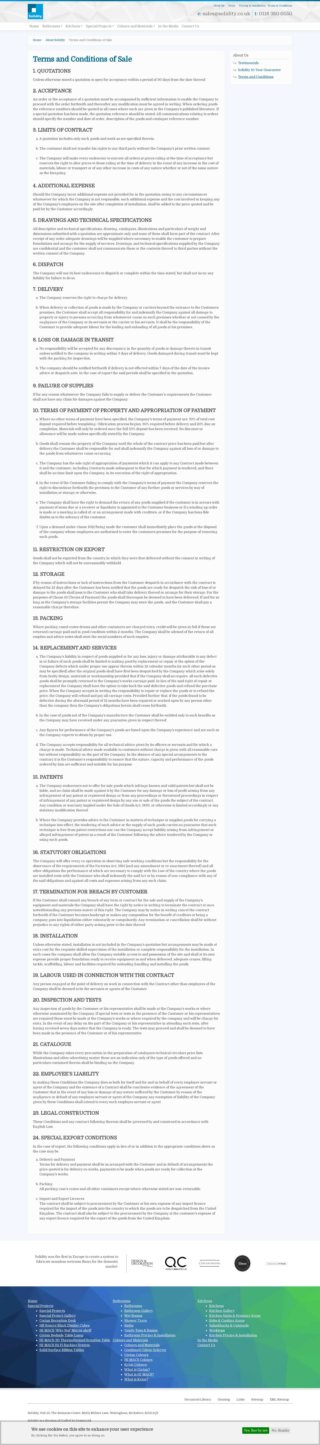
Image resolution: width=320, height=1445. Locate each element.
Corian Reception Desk (57, 1321)
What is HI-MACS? (139, 1374)
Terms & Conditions (280, 5)
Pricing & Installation (252, 5)
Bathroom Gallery (138, 1311)
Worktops (217, 1330)
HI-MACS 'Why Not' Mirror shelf (65, 1330)
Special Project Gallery (57, 1316)
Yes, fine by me (256, 1431)
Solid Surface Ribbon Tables (61, 1350)
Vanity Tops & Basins (141, 1330)
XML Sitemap (279, 1399)
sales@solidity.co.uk (226, 14)
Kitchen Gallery (221, 1311)
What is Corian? (137, 1370)
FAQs (231, 5)
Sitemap (257, 1399)
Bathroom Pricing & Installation (150, 1335)
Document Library (197, 1399)
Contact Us (190, 26)
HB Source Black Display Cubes (64, 1325)
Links (241, 1399)
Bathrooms (51, 26)
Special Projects (98, 26)
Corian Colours (136, 1355)
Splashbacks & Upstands (229, 1325)
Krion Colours (135, 1365)
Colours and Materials (134, 26)
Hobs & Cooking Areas (226, 1321)
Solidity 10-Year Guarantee (259, 70)
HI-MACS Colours (138, 1360)
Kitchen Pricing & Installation (233, 1335)
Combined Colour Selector (145, 1350)
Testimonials (248, 63)
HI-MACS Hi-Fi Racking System (64, 1345)
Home (34, 26)
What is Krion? (136, 1379)
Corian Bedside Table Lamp (61, 1335)
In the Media (168, 26)
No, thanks (280, 1431)
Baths (128, 1325)
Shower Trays (135, 1321)
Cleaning (224, 1399)
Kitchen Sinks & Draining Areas (234, 1316)
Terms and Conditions (255, 77)
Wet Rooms (133, 1316)
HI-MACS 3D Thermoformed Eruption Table (74, 1340)
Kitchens (73, 26)
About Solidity (55, 40)
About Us (218, 5)
